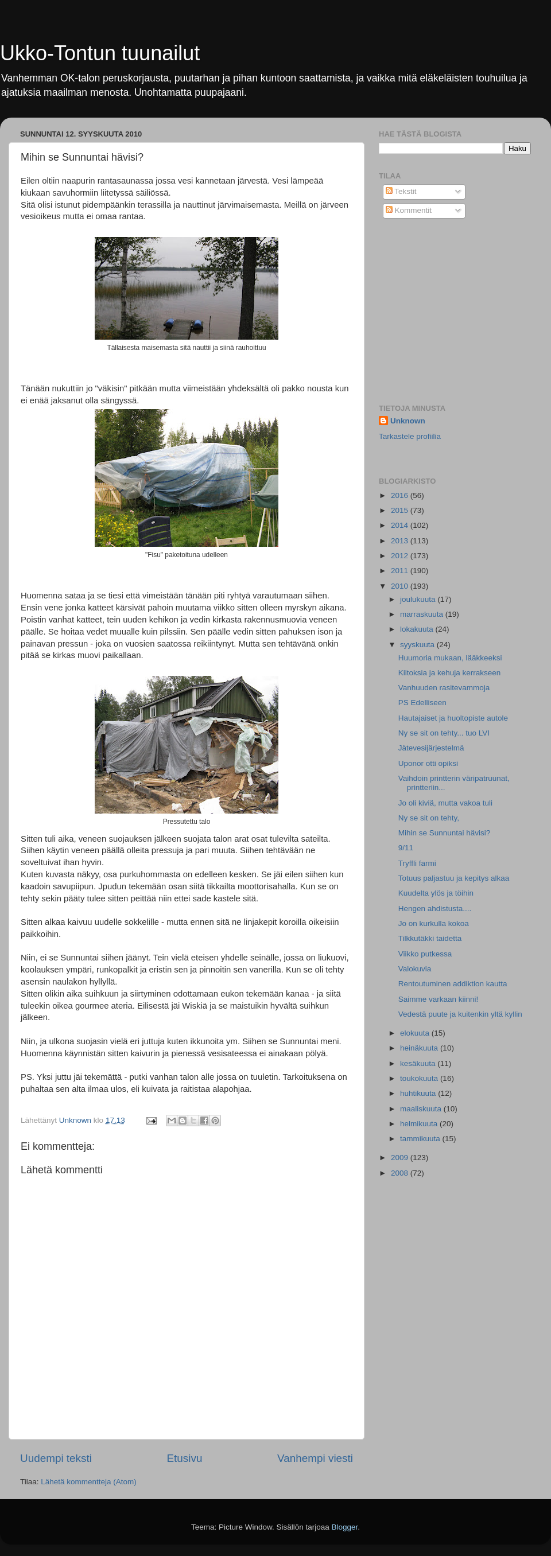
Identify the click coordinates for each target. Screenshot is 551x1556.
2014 (400, 525)
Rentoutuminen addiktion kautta (452, 983)
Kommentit (409, 210)
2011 (400, 570)
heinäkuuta (420, 1048)
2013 (400, 540)
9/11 (405, 847)
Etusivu (185, 1458)
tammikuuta (421, 1138)
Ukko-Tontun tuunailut (100, 53)
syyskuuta (418, 644)
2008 (400, 1173)
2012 (400, 555)
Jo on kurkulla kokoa (433, 923)
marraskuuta (422, 614)
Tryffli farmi (417, 863)
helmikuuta (420, 1123)
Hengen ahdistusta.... (435, 908)
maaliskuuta (422, 1108)
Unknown (407, 421)
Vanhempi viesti (315, 1458)
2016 (400, 495)
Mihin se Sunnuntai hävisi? (444, 832)
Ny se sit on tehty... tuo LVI (444, 733)
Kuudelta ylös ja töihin (436, 893)
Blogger (345, 1527)
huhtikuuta (419, 1093)
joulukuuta (418, 599)
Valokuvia (415, 968)
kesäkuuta (418, 1063)
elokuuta (416, 1033)
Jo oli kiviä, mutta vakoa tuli (445, 803)
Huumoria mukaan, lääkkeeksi (450, 657)
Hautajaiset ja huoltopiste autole (453, 718)
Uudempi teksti (56, 1458)
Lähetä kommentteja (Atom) (89, 1481)
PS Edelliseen (422, 702)
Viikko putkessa (425, 954)
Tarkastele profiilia (410, 436)
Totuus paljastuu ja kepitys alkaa (454, 878)
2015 (400, 510)
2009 (400, 1157)
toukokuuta (420, 1078)
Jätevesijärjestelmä (431, 748)
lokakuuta (418, 629)
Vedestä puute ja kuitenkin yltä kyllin (460, 1014)
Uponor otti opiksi (428, 763)
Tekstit (401, 191)
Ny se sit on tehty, (428, 818)
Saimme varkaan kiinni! (438, 999)
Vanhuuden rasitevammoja (444, 687)
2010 (400, 586)
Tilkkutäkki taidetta (430, 938)
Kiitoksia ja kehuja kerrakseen (449, 672)
